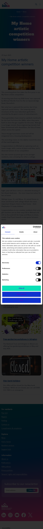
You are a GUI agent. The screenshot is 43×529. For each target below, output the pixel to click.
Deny (21, 300)
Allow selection (21, 294)
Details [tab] (21, 232)
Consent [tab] (7, 232)
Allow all (21, 288)
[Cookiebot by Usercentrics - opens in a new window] (33, 227)
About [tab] (35, 232)
